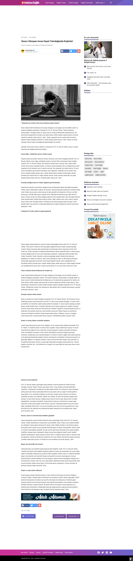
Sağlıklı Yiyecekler (87, 3)
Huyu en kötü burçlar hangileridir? (97, 204)
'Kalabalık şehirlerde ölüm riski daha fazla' (98, 78)
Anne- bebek (97, 158)
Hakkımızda (59, 552)
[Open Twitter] (103, 552)
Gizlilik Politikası (47, 552)
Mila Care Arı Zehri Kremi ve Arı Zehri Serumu (99, 67)
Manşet (105, 168)
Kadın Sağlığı (49, 3)
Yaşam (96, 171)
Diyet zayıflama (99, 162)
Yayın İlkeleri (69, 552)
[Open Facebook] (98, 552)
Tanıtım (38, 552)
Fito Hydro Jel (91, 73)
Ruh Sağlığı (27, 510)
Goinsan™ (43, 558)
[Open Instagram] (107, 552)
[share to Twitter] (73, 51)
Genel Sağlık (98, 165)
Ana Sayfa (24, 552)
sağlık (102, 171)
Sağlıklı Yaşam (61, 3)
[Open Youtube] (111, 552)
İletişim (31, 552)
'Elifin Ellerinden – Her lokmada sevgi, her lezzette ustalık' (99, 84)
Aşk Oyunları (88, 162)
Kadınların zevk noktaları (95, 187)
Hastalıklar (88, 168)
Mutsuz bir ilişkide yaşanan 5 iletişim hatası (95, 61)
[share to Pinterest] (78, 51)
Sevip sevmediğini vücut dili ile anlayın (99, 200)
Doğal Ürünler (89, 165)
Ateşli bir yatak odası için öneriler (97, 191)
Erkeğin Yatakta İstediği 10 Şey (97, 195)
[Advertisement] (66, 21)
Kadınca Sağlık (73, 3)
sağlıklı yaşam (89, 175)
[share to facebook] (64, 51)
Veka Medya (30, 50)
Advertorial (88, 158)
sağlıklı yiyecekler (101, 175)
